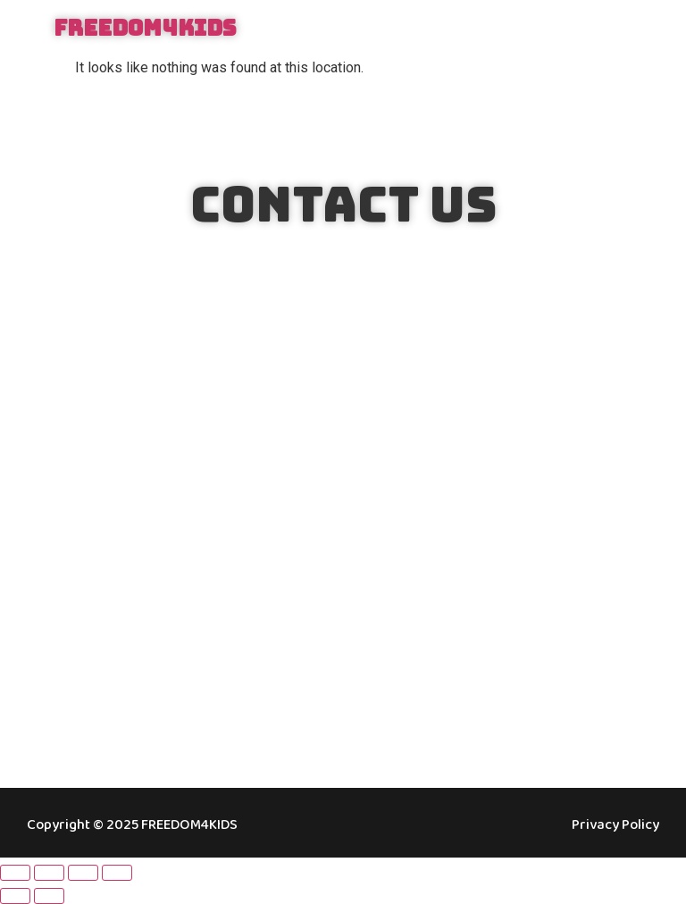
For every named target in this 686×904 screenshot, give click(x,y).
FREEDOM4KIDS (145, 28)
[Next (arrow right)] (49, 896)
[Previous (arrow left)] (15, 896)
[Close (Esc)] (117, 873)
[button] (634, 29)
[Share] (83, 873)
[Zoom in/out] (15, 873)
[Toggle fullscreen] (49, 873)
